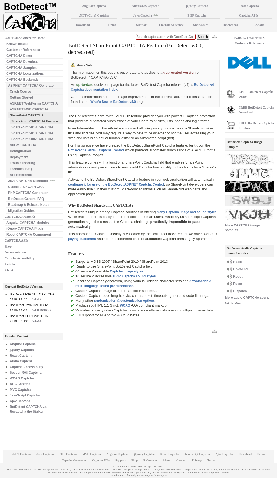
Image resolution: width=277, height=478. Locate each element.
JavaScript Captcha (25, 395)
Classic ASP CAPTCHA (26, 187)
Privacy (197, 460)
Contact (181, 460)
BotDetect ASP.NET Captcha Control (96, 150)
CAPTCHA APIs (16, 240)
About (9, 270)
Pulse (237, 284)
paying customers (82, 239)
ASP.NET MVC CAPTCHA (29, 109)
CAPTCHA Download (22, 62)
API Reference (21, 175)
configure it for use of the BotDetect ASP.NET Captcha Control (116, 184)
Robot (238, 276)
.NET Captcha (21, 454)
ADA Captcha (20, 384)
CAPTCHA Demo (19, 56)
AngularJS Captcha (145, 6)
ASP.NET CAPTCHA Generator (31, 85)
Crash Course (20, 91)
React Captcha (21, 355)
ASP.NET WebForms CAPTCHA (34, 103)
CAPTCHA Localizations (25, 74)
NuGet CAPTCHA (23, 145)
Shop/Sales (200, 25)
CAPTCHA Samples (21, 68)
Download (83, 25)
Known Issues (17, 44)
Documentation (15, 252)
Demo (112, 25)
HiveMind (240, 269)
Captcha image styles (126, 271)
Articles (10, 264)
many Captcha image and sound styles (186, 212)
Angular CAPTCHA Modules (28, 223)
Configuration (20, 151)
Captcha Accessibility (19, 258)
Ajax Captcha (20, 401)
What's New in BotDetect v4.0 (113, 102)
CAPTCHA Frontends (20, 217)
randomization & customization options (124, 301)
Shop (8, 246)
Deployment (19, 157)
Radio (237, 262)
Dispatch (240, 291)
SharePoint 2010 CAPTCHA (32, 133)
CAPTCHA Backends (22, 80)
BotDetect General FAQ (26, 199)
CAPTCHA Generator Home (25, 38)
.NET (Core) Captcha (94, 15)
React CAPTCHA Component (28, 234)
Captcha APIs (248, 15)
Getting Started (21, 97)
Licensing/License (171, 25)
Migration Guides (21, 211)
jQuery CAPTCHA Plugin (25, 228)
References (230, 25)
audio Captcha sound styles (134, 276)
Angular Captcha (23, 344)
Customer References (23, 50)
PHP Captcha (197, 15)
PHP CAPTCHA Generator (28, 193)
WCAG (125, 305)
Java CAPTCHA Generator (31, 180)
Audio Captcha (21, 361)
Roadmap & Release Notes (28, 205)
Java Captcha (145, 15)
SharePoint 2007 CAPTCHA (32, 139)
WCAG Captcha (22, 378)
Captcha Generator (74, 460)
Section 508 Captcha (25, 373)
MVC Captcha (20, 390)
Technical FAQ (21, 169)
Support (141, 25)
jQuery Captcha (22, 350)
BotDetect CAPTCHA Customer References (249, 40)
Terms (211, 460)
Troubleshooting (22, 163)
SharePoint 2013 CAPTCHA (32, 127)
